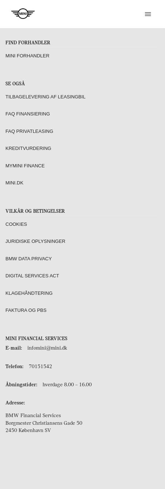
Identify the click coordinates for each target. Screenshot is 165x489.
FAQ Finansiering (27, 114)
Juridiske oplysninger (35, 241)
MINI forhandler (27, 55)
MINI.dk (14, 183)
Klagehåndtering (28, 293)
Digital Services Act (32, 275)
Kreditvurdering (28, 148)
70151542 (40, 367)
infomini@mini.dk (47, 348)
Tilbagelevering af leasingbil (45, 96)
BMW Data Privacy (28, 258)
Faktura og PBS (26, 310)
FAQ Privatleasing (29, 131)
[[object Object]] (147, 14)
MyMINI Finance (25, 165)
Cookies (16, 224)
